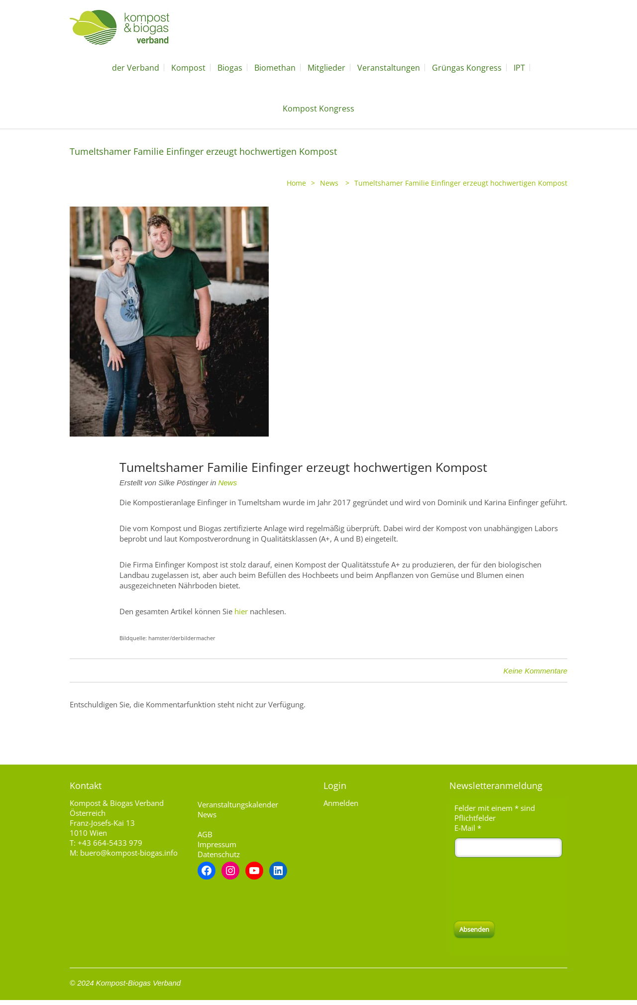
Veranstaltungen (388, 67)
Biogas (229, 67)
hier (241, 611)
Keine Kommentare (535, 671)
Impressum (217, 844)
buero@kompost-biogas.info (129, 853)
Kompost (188, 67)
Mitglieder (326, 67)
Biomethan (275, 67)
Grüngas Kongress (467, 67)
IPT (519, 67)
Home (296, 183)
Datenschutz (219, 854)
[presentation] (530, 889)
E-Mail (467, 828)
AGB (205, 834)
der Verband (135, 67)
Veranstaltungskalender (238, 804)
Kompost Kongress (318, 108)
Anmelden (340, 803)
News (329, 183)
